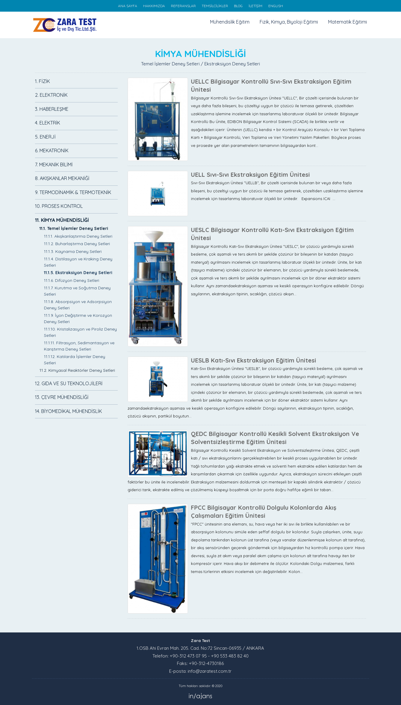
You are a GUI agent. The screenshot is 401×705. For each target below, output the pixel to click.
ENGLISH (275, 6)
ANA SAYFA (127, 6)
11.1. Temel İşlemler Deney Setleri (73, 228)
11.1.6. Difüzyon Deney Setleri (71, 280)
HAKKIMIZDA (154, 6)
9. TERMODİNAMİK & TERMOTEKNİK (73, 192)
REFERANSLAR (183, 6)
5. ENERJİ (45, 137)
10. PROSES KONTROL (59, 206)
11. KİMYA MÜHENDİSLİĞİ (62, 220)
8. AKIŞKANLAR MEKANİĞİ (62, 178)
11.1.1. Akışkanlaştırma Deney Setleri (78, 236)
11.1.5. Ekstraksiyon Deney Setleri (78, 272)
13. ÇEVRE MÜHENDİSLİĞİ (61, 397)
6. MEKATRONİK (51, 150)
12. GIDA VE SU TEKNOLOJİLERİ (68, 383)
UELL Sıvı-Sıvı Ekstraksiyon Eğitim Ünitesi (250, 174)
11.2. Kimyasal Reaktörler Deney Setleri (77, 370)
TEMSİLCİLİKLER (215, 6)
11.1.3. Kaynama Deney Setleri (73, 251)
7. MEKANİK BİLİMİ (54, 165)
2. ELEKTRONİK (51, 95)
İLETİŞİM (255, 6)
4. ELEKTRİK (47, 123)
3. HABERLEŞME (51, 109)
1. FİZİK (42, 81)
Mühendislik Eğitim (230, 22)
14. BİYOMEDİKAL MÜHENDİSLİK (68, 411)
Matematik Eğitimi (347, 22)
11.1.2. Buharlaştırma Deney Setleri (77, 243)
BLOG (238, 6)
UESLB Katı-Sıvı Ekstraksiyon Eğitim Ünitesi (253, 360)
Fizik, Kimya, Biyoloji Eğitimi (289, 22)
